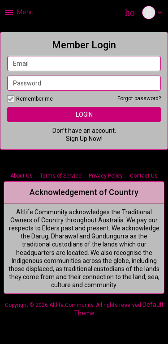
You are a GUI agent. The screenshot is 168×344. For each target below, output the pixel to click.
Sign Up (76, 138)
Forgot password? (139, 98)
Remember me (30, 98)
